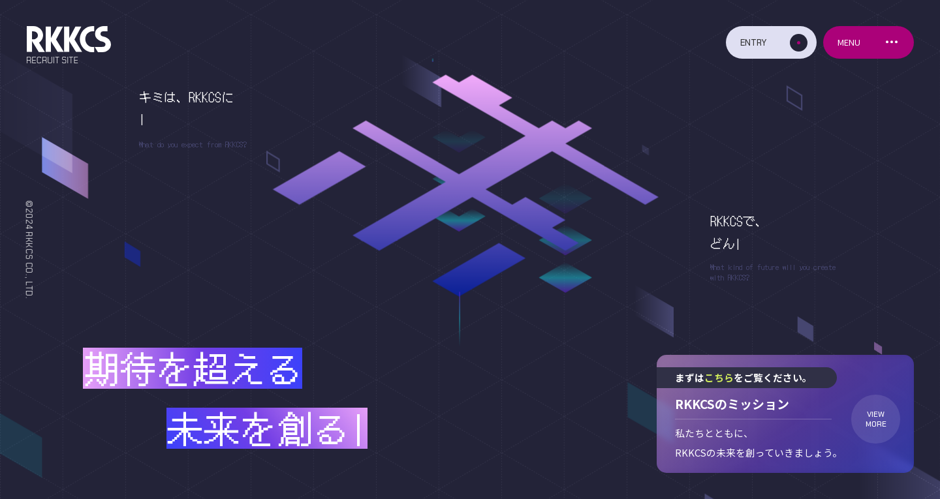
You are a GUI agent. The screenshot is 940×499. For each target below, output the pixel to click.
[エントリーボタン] (771, 42)
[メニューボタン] (868, 42)
